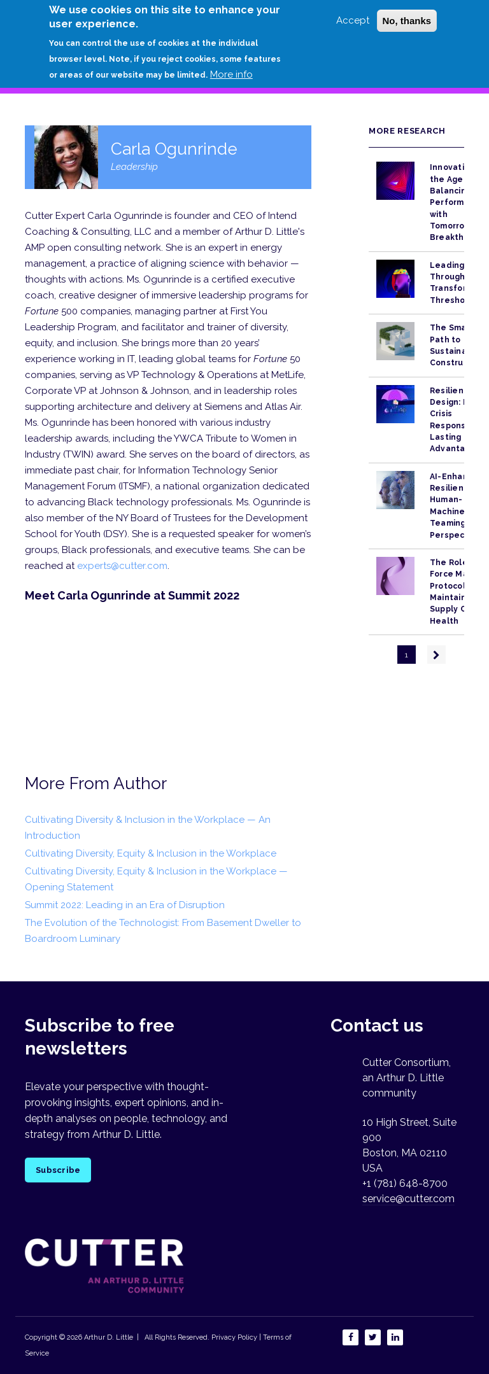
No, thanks (407, 20)
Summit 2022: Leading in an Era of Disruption (125, 905)
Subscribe (58, 1170)
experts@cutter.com (122, 565)
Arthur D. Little (107, 1337)
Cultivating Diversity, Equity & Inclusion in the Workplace (150, 853)
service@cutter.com (408, 1199)
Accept (352, 20)
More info (231, 74)
